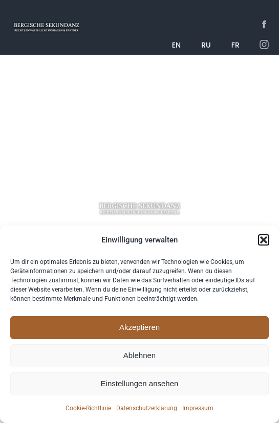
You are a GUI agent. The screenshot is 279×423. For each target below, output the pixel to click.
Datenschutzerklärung (146, 408)
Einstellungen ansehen (140, 383)
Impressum (197, 408)
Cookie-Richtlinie (88, 408)
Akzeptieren (139, 327)
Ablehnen (139, 355)
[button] (264, 240)
